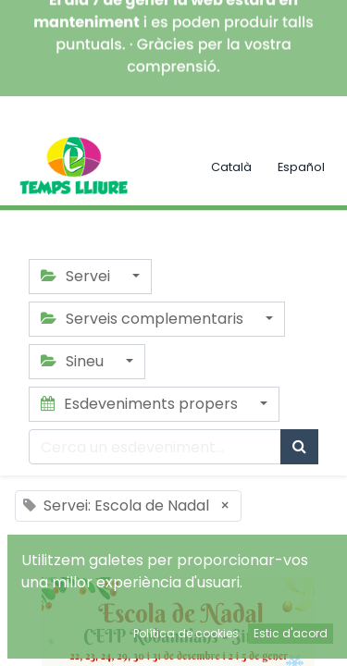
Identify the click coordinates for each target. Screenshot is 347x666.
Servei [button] (77, 276)
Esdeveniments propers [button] (141, 403)
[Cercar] (299, 446)
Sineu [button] (74, 361)
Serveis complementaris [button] (144, 318)
